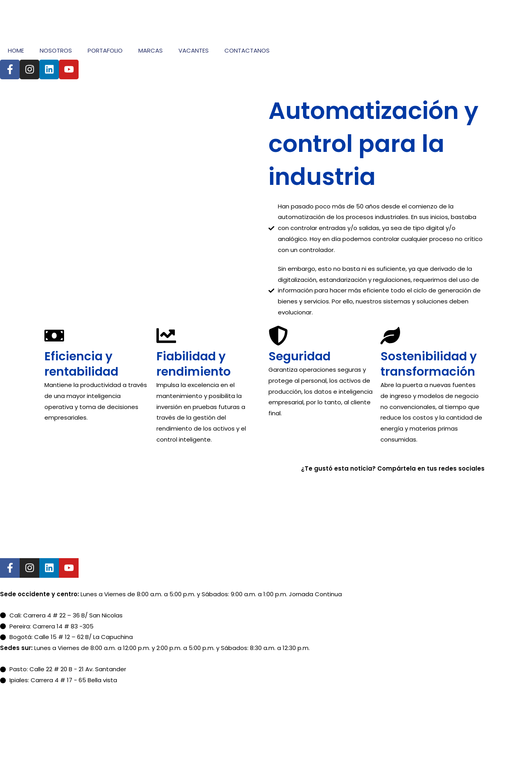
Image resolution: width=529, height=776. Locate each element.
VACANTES (193, 50)
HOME (16, 50)
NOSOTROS (56, 50)
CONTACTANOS (247, 50)
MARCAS (150, 50)
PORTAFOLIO (105, 50)
